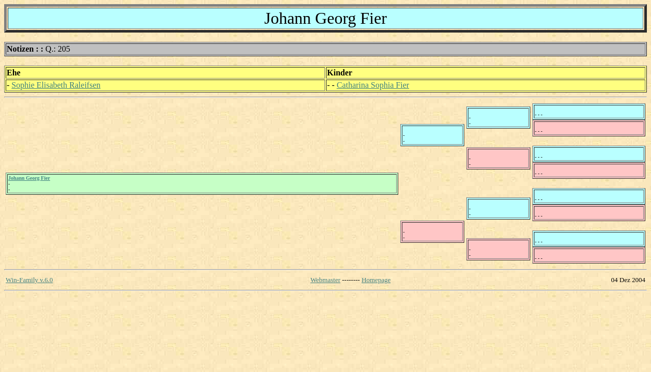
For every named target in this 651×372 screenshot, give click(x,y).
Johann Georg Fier (29, 178)
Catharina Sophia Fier (373, 85)
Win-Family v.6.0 (29, 280)
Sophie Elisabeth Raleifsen (55, 85)
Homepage (376, 280)
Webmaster (325, 280)
